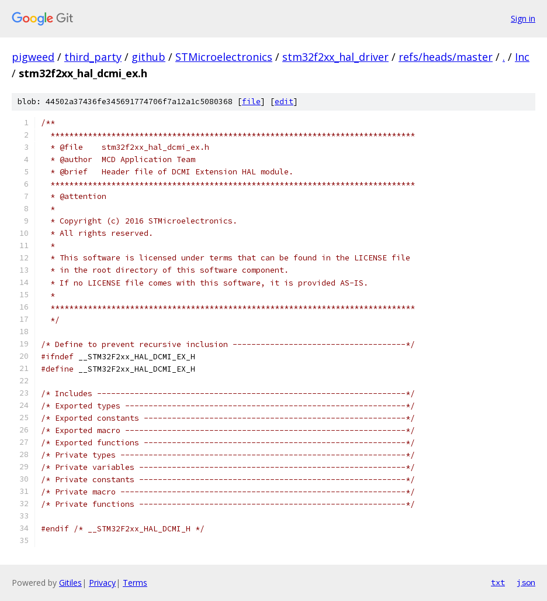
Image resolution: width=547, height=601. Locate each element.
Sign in (523, 18)
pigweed (33, 57)
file (251, 102)
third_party (93, 57)
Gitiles (70, 582)
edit (284, 102)
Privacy (102, 582)
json (526, 582)
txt (498, 582)
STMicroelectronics (223, 57)
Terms (135, 582)
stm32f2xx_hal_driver (335, 57)
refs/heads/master (446, 57)
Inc (522, 57)
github (148, 57)
